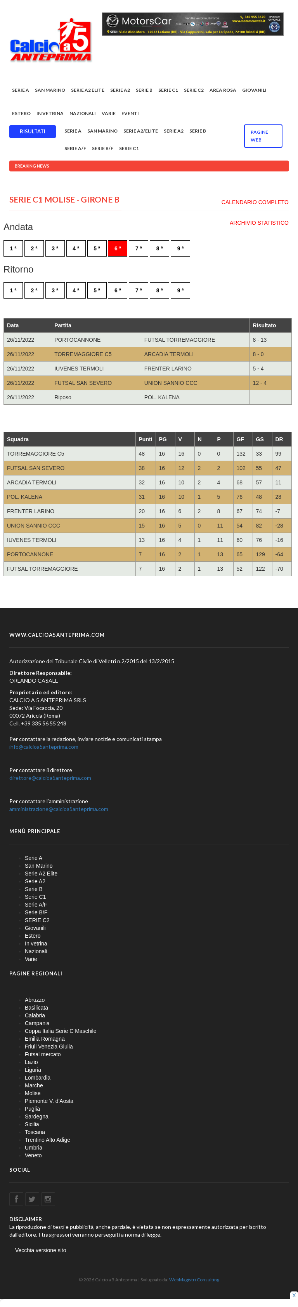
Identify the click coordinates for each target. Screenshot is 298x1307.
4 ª (76, 248)
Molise (32, 1093)
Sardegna (37, 1116)
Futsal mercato (43, 1054)
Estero (21, 113)
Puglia (32, 1109)
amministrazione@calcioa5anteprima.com (58, 809)
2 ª (34, 248)
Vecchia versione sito (40, 1250)
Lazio (31, 1062)
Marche (34, 1085)
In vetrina (50, 113)
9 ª (180, 248)
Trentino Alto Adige (47, 1140)
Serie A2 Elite (87, 90)
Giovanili (254, 90)
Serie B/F (102, 148)
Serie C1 (168, 90)
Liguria (33, 1070)
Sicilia (32, 1124)
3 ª (55, 248)
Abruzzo (35, 1000)
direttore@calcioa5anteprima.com (50, 777)
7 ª (138, 248)
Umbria (33, 1147)
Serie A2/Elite (140, 131)
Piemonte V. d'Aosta (49, 1101)
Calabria (35, 1015)
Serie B (144, 90)
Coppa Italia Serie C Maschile (60, 1031)
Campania (37, 1023)
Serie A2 (120, 90)
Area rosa (223, 90)
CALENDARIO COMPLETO (255, 202)
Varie (109, 113)
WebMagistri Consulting (194, 1280)
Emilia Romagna (45, 1039)
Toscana (35, 1132)
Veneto (33, 1155)
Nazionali (82, 113)
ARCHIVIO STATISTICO (259, 223)
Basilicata (36, 1008)
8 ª (159, 248)
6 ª (117, 248)
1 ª (13, 248)
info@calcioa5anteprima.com (43, 746)
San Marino (50, 90)
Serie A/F (75, 148)
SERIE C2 (194, 90)
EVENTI (130, 113)
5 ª (97, 248)
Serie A (20, 90)
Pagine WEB (259, 136)
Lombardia (37, 1078)
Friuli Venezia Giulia (49, 1046)
